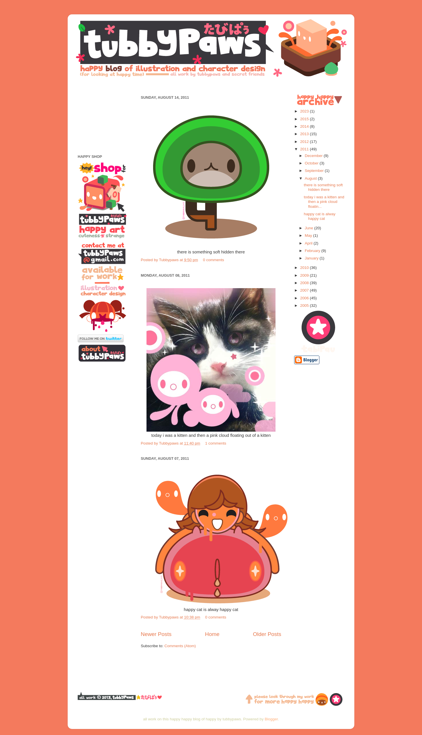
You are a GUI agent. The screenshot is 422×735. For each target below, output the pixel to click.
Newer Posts (156, 634)
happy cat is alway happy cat (319, 216)
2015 (305, 119)
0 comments (213, 260)
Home (212, 634)
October (312, 163)
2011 (305, 149)
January (312, 258)
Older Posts (267, 634)
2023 (305, 111)
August (311, 178)
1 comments (215, 443)
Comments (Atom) (180, 646)
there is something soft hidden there (323, 187)
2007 (305, 290)
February (313, 251)
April (309, 243)
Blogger (271, 719)
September (315, 170)
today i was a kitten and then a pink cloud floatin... (324, 201)
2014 (305, 126)
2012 (305, 141)
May (309, 235)
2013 (305, 134)
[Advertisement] (211, 85)
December (314, 156)
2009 (305, 275)
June (309, 228)
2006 (305, 298)
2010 (305, 267)
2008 (305, 283)
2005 (305, 305)
